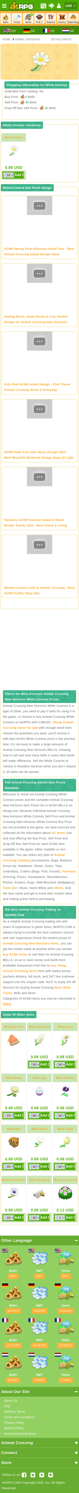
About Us (10, 1400)
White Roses (39, 1129)
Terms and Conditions (19, 1417)
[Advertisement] (39, 651)
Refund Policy (14, 1428)
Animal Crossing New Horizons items (31, 943)
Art (15, 888)
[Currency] (70, 5)
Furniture (69, 871)
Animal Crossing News (20, 1433)
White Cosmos (13, 137)
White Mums (14, 1077)
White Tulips (65, 1129)
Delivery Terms (14, 1411)
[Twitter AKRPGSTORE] (33, 1474)
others (58, 888)
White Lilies (65, 1026)
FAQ (7, 1406)
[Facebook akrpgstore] (24, 1474)
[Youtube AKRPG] (41, 1474)
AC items (58, 833)
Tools (7, 888)
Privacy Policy (14, 1422)
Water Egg (39, 1077)
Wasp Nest (13, 1129)
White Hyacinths (39, 1026)
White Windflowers (13, 1180)
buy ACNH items (15, 954)
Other (7, 1004)
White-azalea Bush (65, 1180)
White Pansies (65, 1077)
